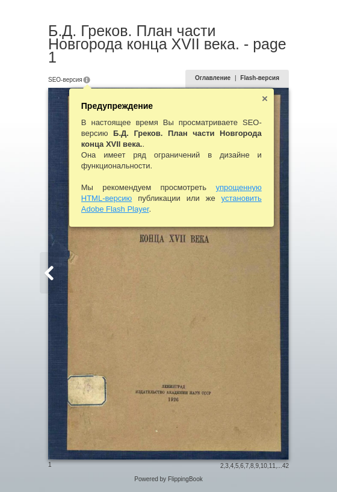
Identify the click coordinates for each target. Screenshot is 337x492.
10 (264, 466)
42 (285, 466)
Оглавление (212, 78)
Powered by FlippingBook (168, 479)
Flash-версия (259, 78)
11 (272, 466)
